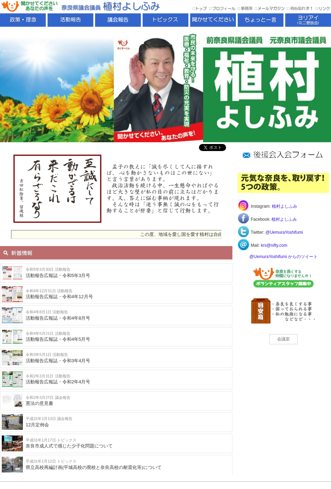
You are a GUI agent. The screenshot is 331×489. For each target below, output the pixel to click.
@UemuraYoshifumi (284, 232)
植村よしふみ (284, 206)
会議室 (283, 339)
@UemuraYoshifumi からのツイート (283, 256)
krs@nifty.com (274, 245)
